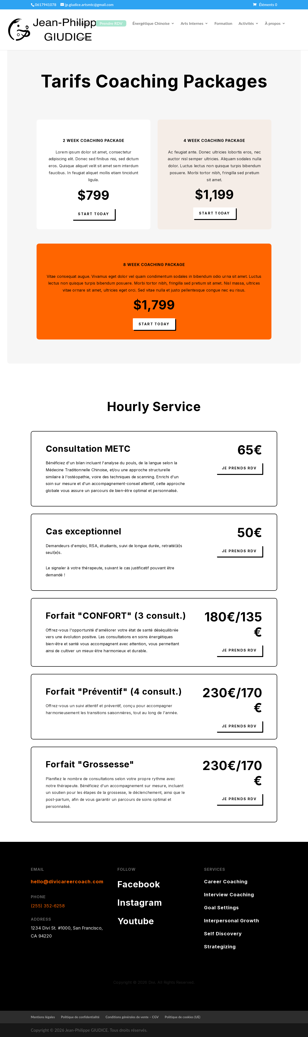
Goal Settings (221, 908)
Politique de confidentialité (80, 1017)
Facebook (138, 884)
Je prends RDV (239, 468)
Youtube (135, 921)
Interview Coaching (229, 894)
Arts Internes (192, 24)
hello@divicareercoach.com (67, 881)
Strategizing (220, 947)
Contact (83, 38)
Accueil (83, 24)
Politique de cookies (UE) (182, 1017)
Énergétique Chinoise (151, 24)
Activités (246, 24)
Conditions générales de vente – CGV (132, 1017)
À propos (273, 24)
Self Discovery (223, 934)
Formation (223, 24)
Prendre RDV (111, 23)
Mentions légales (43, 1017)
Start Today (93, 214)
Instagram (139, 902)
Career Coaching (226, 881)
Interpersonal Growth (231, 921)
